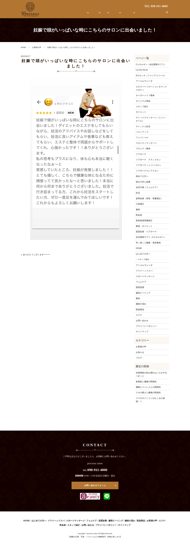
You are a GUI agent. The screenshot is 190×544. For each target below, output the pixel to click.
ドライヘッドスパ (144, 271)
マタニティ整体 (143, 148)
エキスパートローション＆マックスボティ (151, 88)
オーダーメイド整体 (145, 95)
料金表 (139, 215)
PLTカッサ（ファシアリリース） (151, 75)
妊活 (138, 193)
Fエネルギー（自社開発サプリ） (151, 64)
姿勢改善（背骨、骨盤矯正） (149, 198)
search (167, 14)
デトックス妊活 (143, 126)
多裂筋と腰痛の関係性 (146, 382)
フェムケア (141, 282)
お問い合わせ (156, 14)
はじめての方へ (71, 14)
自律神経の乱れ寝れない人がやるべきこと (151, 374)
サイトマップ (142, 331)
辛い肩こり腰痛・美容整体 (148, 243)
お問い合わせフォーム (95, 485)
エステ (88, 14)
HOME (57, 14)
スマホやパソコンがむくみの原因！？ (150, 400)
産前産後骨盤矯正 (144, 220)
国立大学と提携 (143, 182)
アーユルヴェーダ (144, 81)
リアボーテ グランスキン (148, 160)
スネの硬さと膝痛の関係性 (148, 392)
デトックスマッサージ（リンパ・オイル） (151, 119)
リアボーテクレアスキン (147, 171)
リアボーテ (141, 154)
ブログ (143, 14)
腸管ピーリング (143, 293)
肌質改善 (140, 287)
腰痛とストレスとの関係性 (148, 387)
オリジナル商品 (143, 101)
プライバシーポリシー (146, 326)
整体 (100, 14)
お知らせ (140, 352)
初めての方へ (142, 176)
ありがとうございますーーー (36, 254)
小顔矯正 (140, 204)
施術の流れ (141, 304)
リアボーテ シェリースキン (148, 165)
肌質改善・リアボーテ (146, 232)
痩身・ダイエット (144, 226)
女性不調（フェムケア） (147, 187)
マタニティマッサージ (146, 143)
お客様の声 (128, 14)
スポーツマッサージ (145, 276)
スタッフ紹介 (142, 106)
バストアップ (142, 132)
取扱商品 (112, 14)
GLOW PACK (142, 70)
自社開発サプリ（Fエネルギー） (151, 237)
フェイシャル (142, 137)
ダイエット (141, 112)
